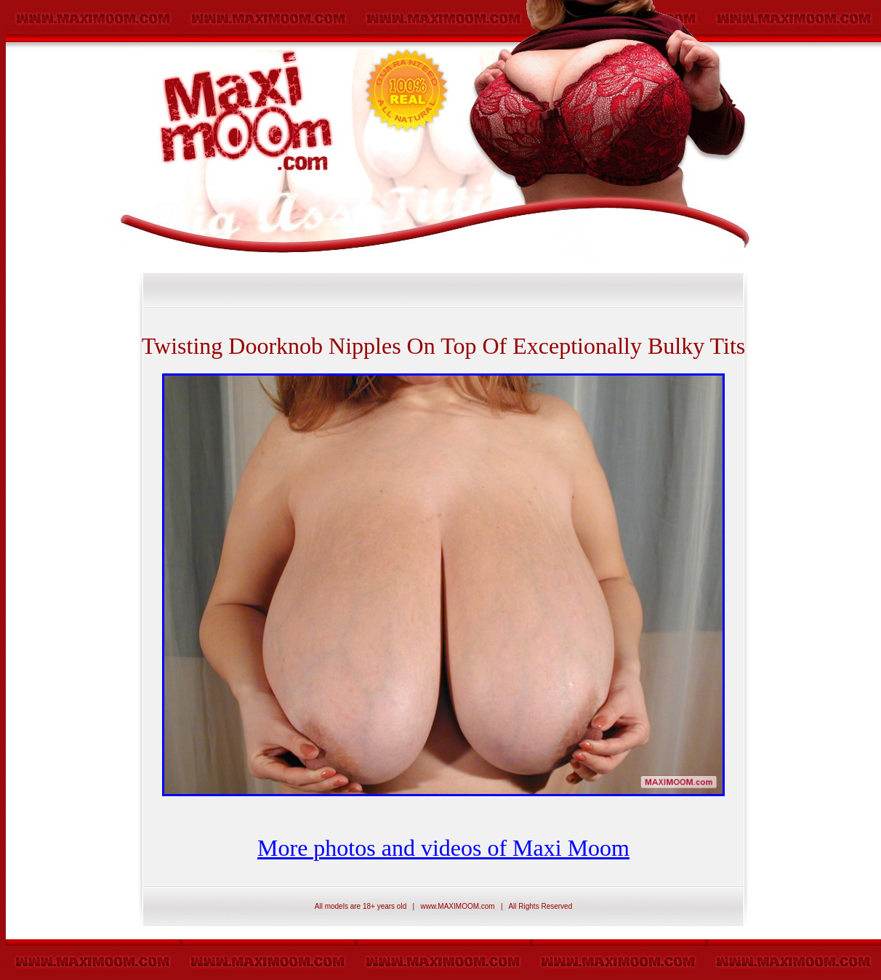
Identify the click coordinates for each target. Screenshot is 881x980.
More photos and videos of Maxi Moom (443, 848)
